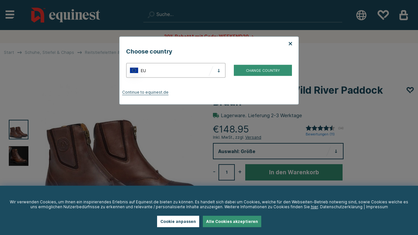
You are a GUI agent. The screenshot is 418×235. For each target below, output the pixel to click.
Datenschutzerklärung (341, 206)
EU (143, 70)
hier (314, 206)
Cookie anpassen (178, 221)
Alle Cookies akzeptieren (232, 221)
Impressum (377, 206)
